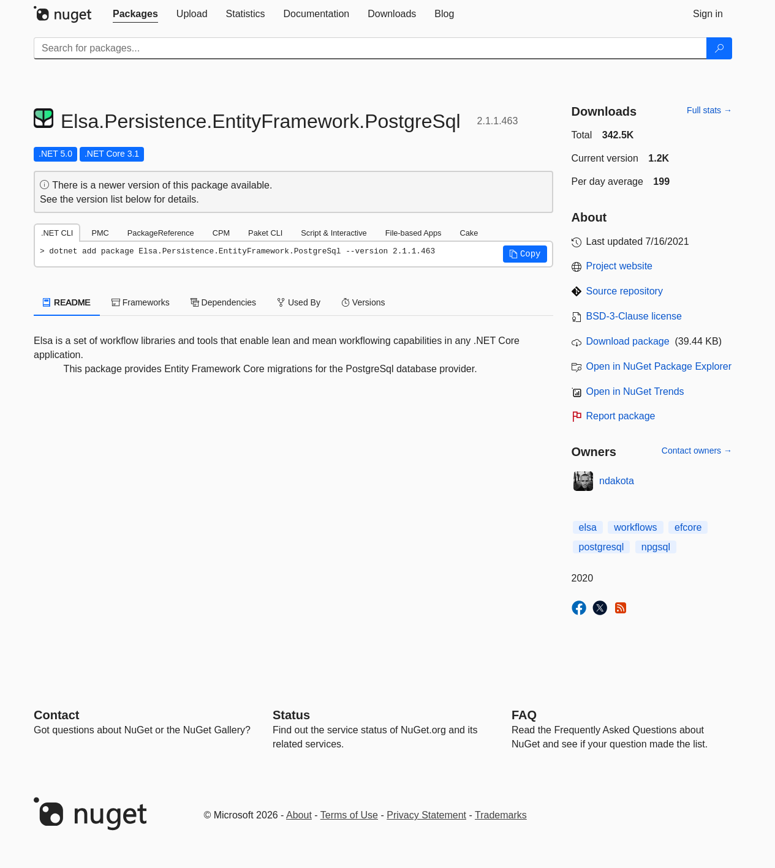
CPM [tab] (221, 233)
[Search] (719, 48)
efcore (688, 527)
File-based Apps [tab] (413, 233)
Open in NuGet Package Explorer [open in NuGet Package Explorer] (659, 366)
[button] (525, 254)
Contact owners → (697, 450)
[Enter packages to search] (370, 48)
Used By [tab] (298, 302)
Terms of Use (349, 815)
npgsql (655, 547)
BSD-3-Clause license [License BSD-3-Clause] (634, 316)
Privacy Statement (426, 815)
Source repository (624, 291)
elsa (588, 527)
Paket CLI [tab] (265, 233)
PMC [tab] (99, 233)
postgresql (601, 547)
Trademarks (501, 815)
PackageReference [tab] (160, 233)
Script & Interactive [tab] (333, 233)
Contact (56, 715)
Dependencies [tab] (223, 302)
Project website (619, 266)
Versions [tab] (363, 302)
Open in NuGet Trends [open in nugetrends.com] (635, 391)
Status (291, 715)
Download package (628, 341)
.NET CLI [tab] (57, 233)
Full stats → (709, 110)
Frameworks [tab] (141, 302)
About (299, 815)
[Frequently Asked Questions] (524, 715)
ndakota (616, 481)
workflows (635, 527)
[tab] (135, 14)
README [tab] (67, 302)
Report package (621, 416)
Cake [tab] (468, 233)
